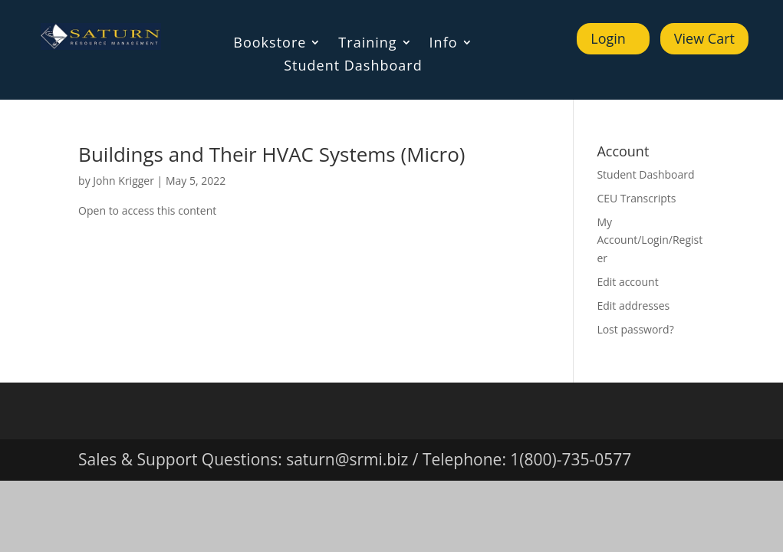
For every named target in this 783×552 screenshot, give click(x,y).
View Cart (704, 38)
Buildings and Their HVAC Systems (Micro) (271, 154)
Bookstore (269, 44)
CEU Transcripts (636, 198)
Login (608, 38)
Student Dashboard (353, 67)
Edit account (627, 281)
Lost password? (635, 329)
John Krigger (123, 180)
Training (367, 44)
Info (443, 44)
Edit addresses (633, 305)
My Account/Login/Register (649, 240)
